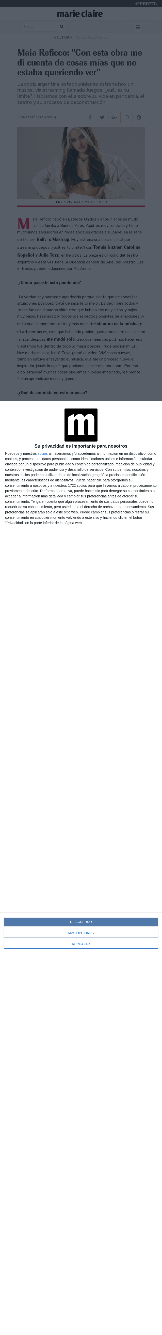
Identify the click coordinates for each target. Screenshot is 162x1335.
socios (43, 453)
